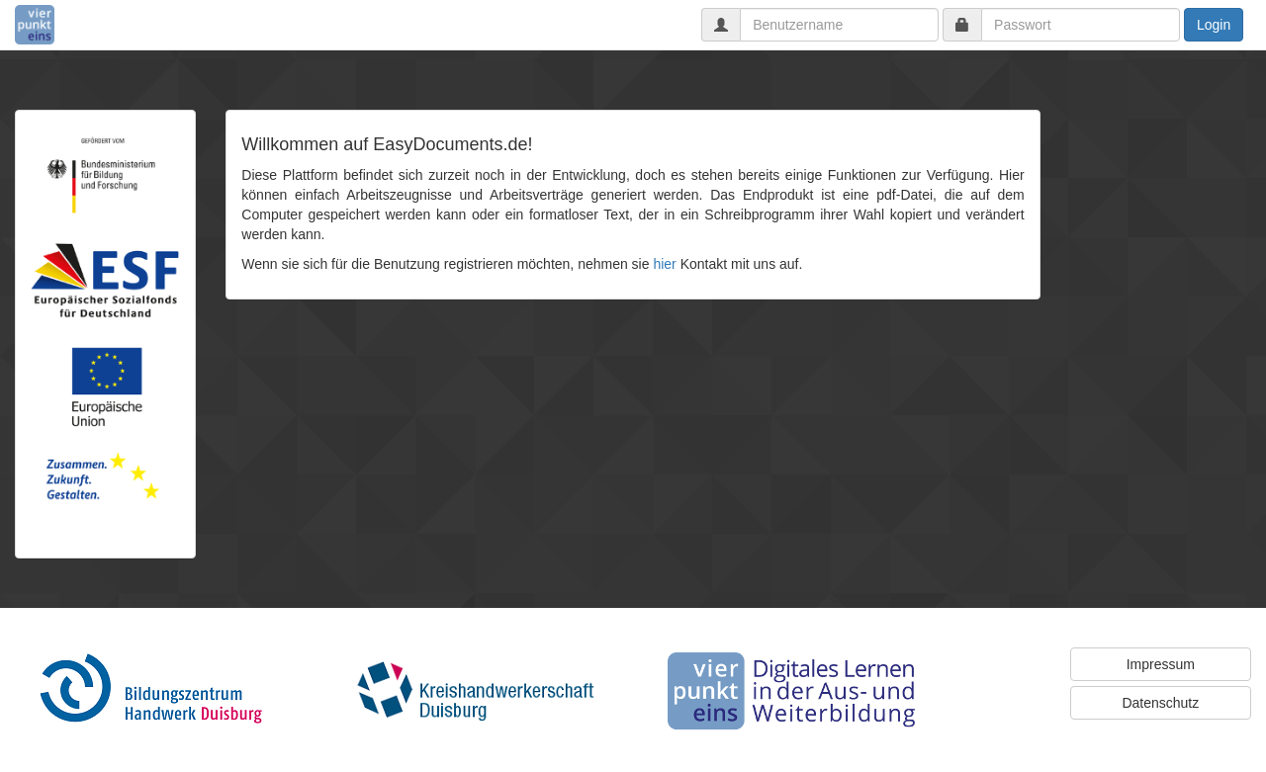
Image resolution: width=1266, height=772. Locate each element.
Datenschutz (1160, 703)
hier (664, 264)
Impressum (1161, 664)
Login (1213, 25)
